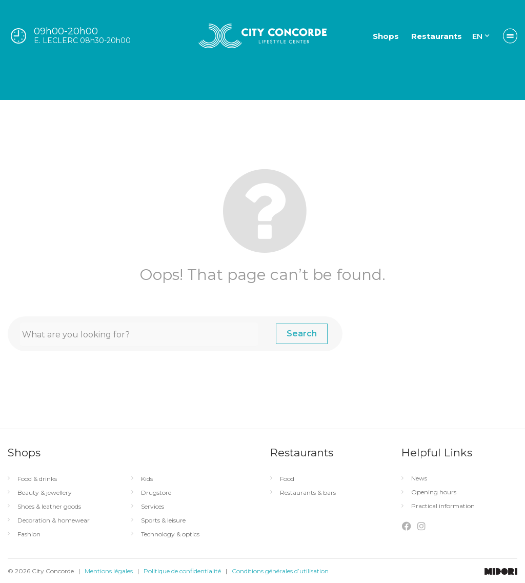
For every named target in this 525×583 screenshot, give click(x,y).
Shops (386, 36)
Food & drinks (37, 479)
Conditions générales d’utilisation (280, 571)
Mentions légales (109, 571)
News (419, 478)
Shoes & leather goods (49, 506)
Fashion (29, 534)
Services (152, 506)
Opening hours (433, 492)
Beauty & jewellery (44, 492)
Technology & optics (170, 534)
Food (287, 479)
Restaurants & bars (308, 492)
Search (302, 333)
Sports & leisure (163, 520)
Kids (147, 479)
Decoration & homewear (53, 520)
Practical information (443, 506)
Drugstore (156, 492)
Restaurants (436, 36)
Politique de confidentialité (182, 571)
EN (477, 36)
